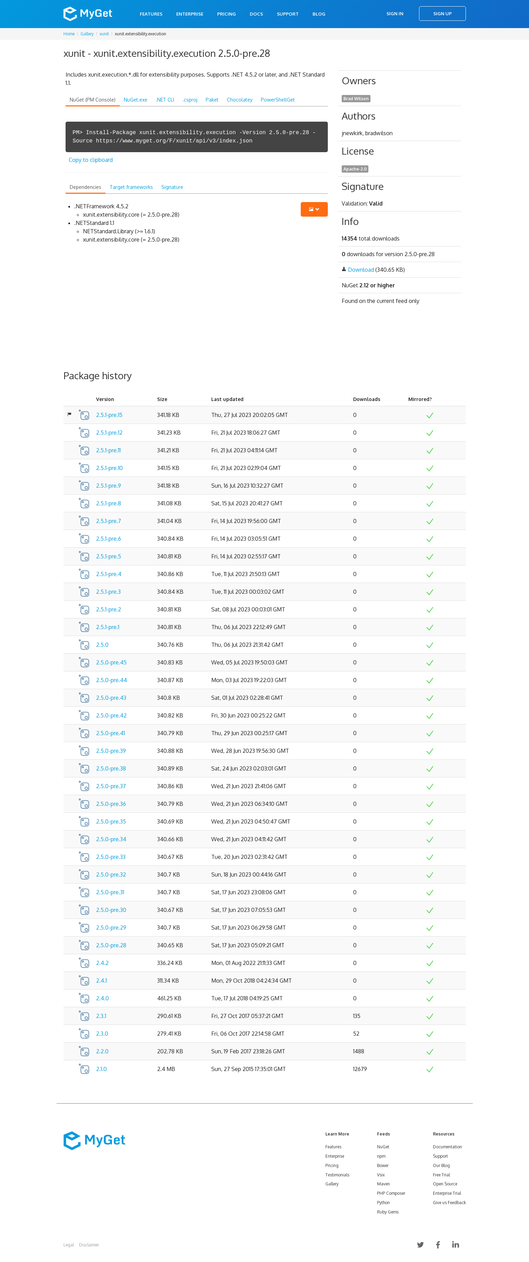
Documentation (447, 1146)
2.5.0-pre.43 (111, 697)
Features (151, 14)
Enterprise (189, 14)
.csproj (189, 100)
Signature (172, 187)
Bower (383, 1165)
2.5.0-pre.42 (111, 715)
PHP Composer (391, 1193)
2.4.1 (101, 980)
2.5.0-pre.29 (111, 927)
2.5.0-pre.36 (111, 803)
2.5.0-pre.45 (111, 662)
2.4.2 (102, 962)
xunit (104, 33)
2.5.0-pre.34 (111, 839)
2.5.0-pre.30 (111, 909)
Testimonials (337, 1174)
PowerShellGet (278, 100)
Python (383, 1202)
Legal (68, 1244)
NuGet (383, 1146)
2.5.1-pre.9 (108, 485)
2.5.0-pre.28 (111, 945)
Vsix (381, 1174)
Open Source (445, 1183)
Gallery (87, 33)
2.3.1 (101, 1015)
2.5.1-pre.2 (108, 609)
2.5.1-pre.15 (109, 414)
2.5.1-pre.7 (108, 520)
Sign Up (442, 13)
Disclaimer (89, 1244)
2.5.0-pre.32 (111, 874)
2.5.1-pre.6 (108, 538)
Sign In (394, 13)
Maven (383, 1183)
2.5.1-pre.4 (108, 574)
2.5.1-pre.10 (109, 467)
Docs (256, 14)
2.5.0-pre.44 (111, 680)
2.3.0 (102, 1033)
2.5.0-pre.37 (111, 786)
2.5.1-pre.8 (108, 503)
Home (69, 33)
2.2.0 (102, 1051)
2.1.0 (101, 1068)
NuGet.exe (135, 100)
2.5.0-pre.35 (111, 821)
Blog (319, 14)
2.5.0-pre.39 (111, 750)
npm (381, 1156)
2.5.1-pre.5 (108, 556)
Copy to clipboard (91, 159)
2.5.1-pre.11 (108, 450)
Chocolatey (240, 100)
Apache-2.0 (355, 169)
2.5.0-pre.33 (111, 856)
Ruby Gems (388, 1212)
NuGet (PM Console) (93, 100)
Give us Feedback (449, 1202)
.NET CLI (165, 100)
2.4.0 (102, 998)
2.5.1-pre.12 (109, 432)
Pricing (226, 14)
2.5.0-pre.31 (110, 892)
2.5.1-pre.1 (107, 627)
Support (288, 14)
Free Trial (441, 1174)
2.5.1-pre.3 (108, 591)
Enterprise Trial (447, 1193)
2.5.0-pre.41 (110, 733)
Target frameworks (131, 187)
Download (361, 269)
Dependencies (85, 187)
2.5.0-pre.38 (111, 768)
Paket (212, 100)
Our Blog (441, 1165)
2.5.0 (102, 644)
